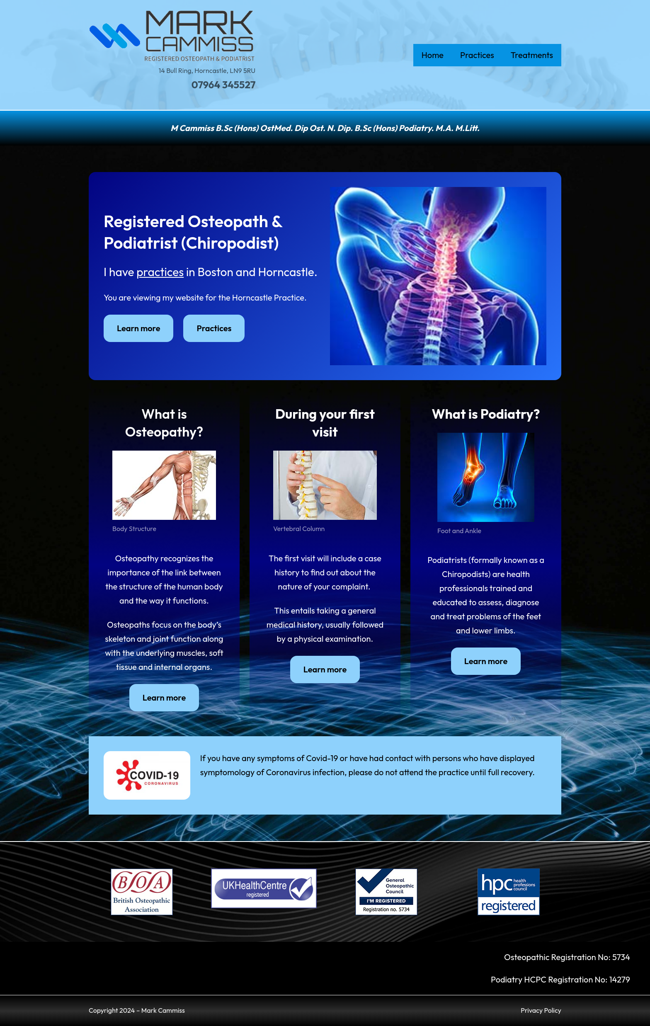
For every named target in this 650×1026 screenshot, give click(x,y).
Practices (213, 328)
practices (160, 271)
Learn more (138, 328)
